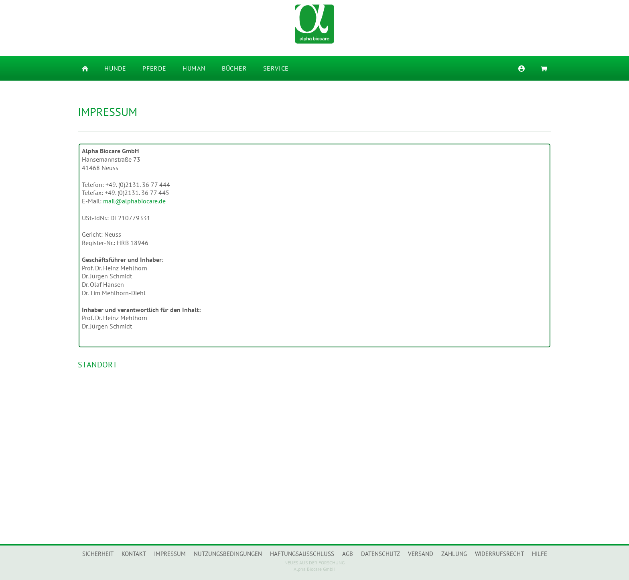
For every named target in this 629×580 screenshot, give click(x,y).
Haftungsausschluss (302, 554)
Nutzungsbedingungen (228, 554)
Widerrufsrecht (499, 554)
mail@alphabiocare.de (134, 201)
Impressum (170, 554)
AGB (347, 554)
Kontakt (134, 554)
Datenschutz (380, 554)
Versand (420, 554)
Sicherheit (98, 554)
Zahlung (454, 554)
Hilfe (539, 554)
